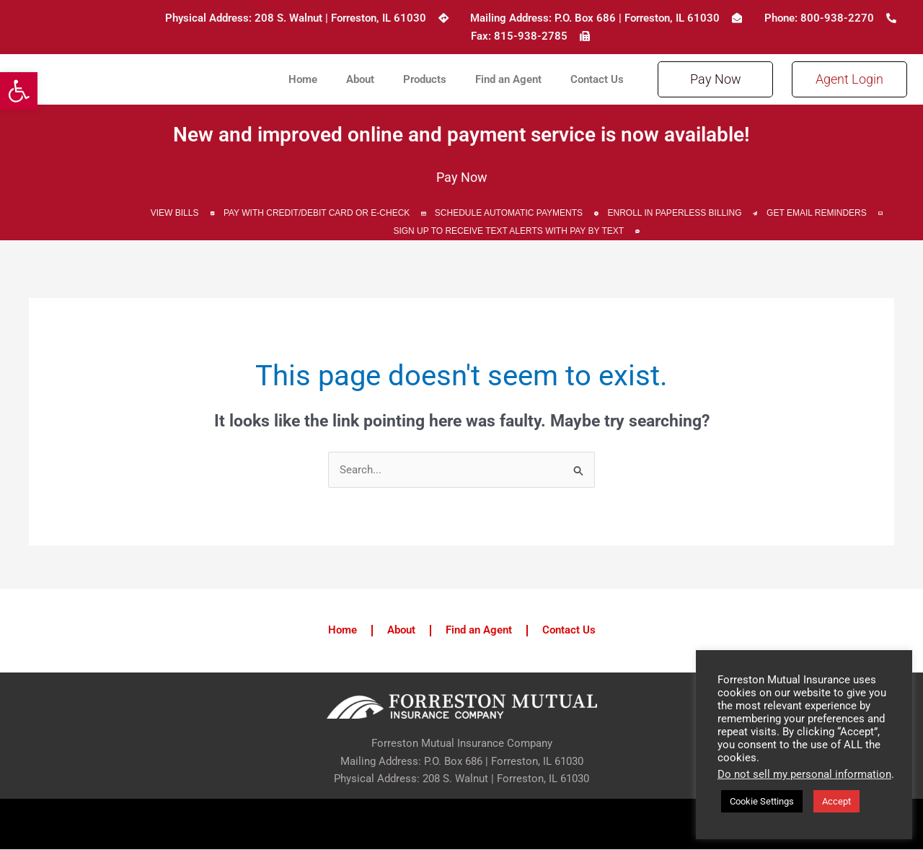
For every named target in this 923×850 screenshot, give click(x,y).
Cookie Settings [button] (762, 801)
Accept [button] (836, 801)
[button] (18, 91)
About (360, 79)
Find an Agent (508, 79)
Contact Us (597, 79)
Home (302, 79)
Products (424, 79)
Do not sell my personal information (804, 774)
